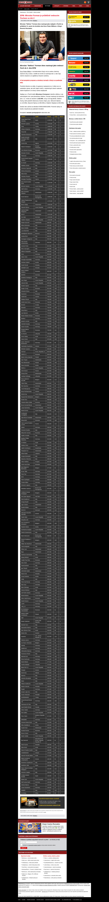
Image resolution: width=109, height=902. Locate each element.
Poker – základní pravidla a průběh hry (78, 131)
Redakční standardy (31, 899)
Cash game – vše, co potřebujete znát (77, 140)
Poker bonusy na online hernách (76, 165)
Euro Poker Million (25, 71)
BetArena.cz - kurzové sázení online (29, 858)
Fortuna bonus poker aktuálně (76, 124)
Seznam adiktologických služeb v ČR (47, 896)
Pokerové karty (73, 177)
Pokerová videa (73, 151)
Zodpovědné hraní (73, 885)
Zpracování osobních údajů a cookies (52, 899)
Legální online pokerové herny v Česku (78, 161)
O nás (19, 899)
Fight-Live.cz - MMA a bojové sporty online (30, 860)
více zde (44, 812)
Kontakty (24, 899)
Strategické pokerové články (75, 154)
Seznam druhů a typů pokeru (76, 149)
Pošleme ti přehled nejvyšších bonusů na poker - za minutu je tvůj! (40, 839)
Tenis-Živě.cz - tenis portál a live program (30, 867)
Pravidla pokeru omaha (74, 147)
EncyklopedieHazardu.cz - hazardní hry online (53, 862)
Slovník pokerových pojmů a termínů (77, 142)
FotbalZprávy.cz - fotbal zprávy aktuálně (30, 862)
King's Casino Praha (74, 182)
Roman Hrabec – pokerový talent (76, 188)
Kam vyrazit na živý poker (75, 175)
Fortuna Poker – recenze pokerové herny (78, 114)
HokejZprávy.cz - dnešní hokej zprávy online (31, 864)
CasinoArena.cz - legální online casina (52, 860)
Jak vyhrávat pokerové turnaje (76, 138)
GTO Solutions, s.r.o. (77, 899)
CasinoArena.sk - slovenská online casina (52, 875)
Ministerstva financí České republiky (72, 883)
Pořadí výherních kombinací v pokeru (77, 133)
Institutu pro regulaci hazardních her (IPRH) (48, 885)
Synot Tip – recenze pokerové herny (77, 112)
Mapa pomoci (58, 896)
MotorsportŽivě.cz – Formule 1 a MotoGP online (31, 869)
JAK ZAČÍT (20, 8)
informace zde (45, 891)
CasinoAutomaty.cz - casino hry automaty (52, 867)
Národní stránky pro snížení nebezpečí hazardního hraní (72, 896)
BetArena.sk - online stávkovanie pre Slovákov (31, 871)
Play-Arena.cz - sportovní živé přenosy (52, 869)
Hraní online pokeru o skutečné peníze (78, 168)
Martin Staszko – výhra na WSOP (77, 191)
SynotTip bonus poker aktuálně (76, 122)
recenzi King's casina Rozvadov (48, 802)
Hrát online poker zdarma (75, 163)
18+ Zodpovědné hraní (66, 899)
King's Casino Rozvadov (51, 824)
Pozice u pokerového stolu (75, 145)
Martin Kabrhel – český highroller (76, 193)
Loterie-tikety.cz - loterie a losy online (51, 864)
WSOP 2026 (72, 186)
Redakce (35, 20)
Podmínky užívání (40, 899)
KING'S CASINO (26, 8)
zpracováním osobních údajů (34, 845)
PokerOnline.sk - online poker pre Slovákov (53, 877)
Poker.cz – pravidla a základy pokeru (51, 858)
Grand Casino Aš (34, 8)
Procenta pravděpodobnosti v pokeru (77, 136)
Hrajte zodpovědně (23, 810)
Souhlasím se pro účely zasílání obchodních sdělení (39, 845)
